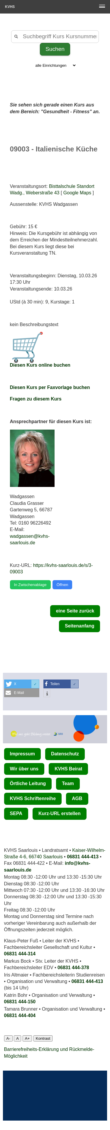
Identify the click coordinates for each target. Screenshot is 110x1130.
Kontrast (43, 1038)
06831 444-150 (20, 1001)
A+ (27, 1038)
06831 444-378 (73, 967)
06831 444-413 (83, 856)
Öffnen (62, 584)
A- (8, 1038)
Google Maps (77, 192)
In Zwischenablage (30, 584)
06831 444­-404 (20, 1015)
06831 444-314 (20, 953)
